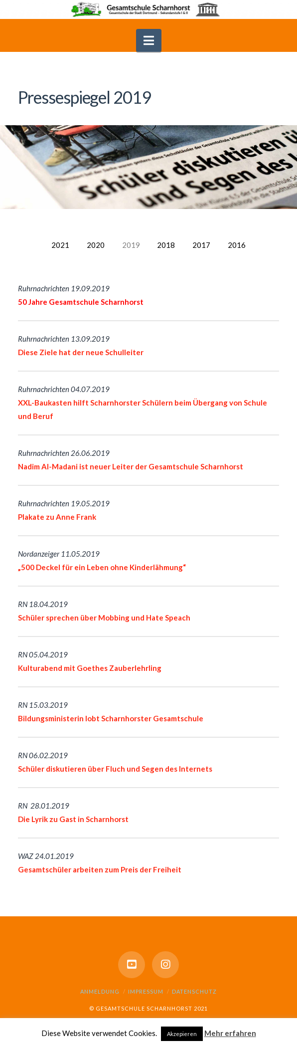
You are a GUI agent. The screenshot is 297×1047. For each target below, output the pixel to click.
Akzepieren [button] (182, 1034)
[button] (148, 40)
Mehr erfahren (230, 1033)
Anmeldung (100, 991)
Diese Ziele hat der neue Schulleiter (81, 352)
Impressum (145, 991)
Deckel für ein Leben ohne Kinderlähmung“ (110, 567)
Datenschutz (194, 991)
